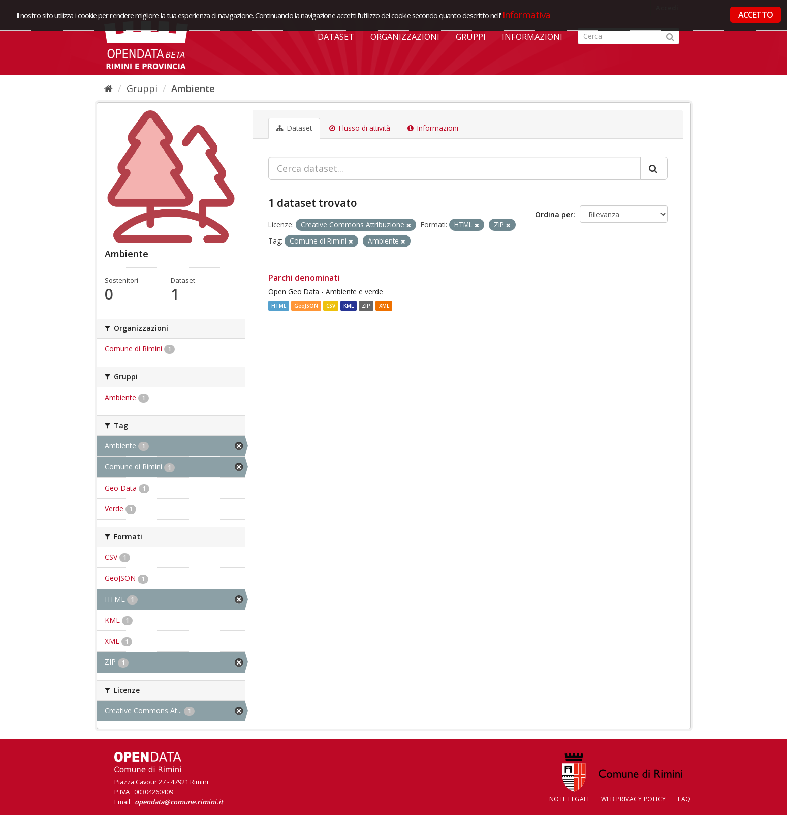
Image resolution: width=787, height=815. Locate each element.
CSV (330, 305)
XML (384, 305)
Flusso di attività (359, 128)
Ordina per (554, 214)
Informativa (526, 14)
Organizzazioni (404, 36)
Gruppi (471, 36)
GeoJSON (306, 305)
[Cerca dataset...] (454, 168)
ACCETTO (755, 14)
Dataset (336, 36)
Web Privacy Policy (633, 799)
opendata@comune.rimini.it (179, 801)
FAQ (684, 799)
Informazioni (532, 36)
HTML (278, 305)
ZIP (366, 305)
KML (348, 305)
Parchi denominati (304, 277)
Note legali (569, 799)
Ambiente (193, 88)
